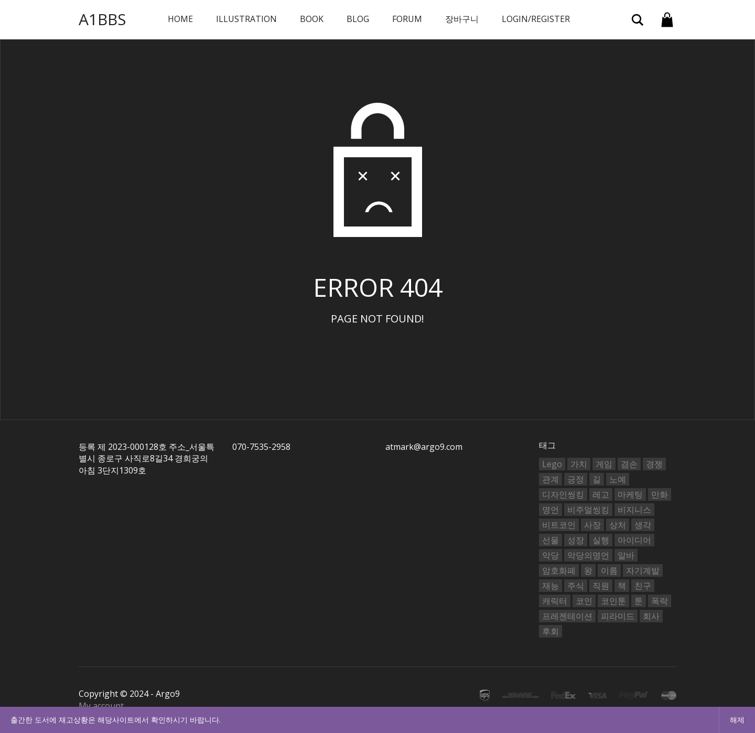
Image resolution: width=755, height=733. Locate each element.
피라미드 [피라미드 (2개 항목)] (617, 616)
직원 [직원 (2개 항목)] (600, 585)
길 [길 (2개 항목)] (596, 479)
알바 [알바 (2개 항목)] (626, 555)
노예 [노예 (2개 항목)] (617, 479)
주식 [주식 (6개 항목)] (575, 585)
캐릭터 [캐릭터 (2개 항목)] (554, 601)
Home (180, 19)
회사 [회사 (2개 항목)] (651, 616)
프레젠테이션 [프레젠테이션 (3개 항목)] (567, 616)
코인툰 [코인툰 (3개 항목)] (613, 601)
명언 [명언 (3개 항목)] (550, 509)
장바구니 (462, 19)
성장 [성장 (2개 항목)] (575, 540)
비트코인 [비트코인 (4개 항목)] (559, 525)
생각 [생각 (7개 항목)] (642, 525)
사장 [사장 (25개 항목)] (592, 525)
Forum (407, 19)
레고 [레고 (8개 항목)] (600, 494)
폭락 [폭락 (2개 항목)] (659, 601)
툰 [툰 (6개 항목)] (638, 601)
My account (101, 706)
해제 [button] (737, 720)
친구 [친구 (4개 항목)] (642, 585)
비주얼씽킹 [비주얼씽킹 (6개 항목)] (588, 509)
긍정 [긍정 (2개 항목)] (575, 479)
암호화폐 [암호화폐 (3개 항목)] (559, 570)
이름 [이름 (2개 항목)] (609, 570)
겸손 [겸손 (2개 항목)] (629, 464)
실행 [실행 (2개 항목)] (600, 540)
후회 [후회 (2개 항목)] (550, 631)
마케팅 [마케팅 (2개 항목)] (630, 494)
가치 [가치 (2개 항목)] (578, 464)
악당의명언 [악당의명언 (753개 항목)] (588, 555)
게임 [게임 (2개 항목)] (604, 464)
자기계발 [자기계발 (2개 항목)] (643, 570)
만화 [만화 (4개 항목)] (659, 494)
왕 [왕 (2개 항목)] (588, 570)
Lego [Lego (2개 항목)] (552, 464)
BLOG (358, 19)
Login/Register (536, 19)
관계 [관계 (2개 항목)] (550, 479)
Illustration (246, 19)
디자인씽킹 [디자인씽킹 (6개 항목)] (563, 494)
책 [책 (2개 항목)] (622, 585)
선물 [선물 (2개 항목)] (550, 540)
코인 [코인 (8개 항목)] (584, 601)
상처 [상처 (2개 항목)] (617, 525)
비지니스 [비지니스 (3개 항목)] (634, 509)
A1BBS (102, 19)
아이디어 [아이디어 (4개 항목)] (634, 540)
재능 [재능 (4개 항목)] (550, 585)
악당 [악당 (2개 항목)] (550, 555)
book (311, 19)
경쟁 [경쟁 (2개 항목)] (654, 464)
